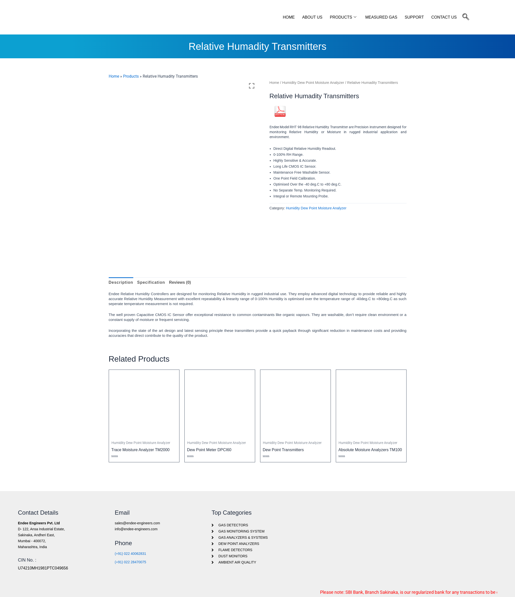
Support (414, 17)
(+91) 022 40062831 (130, 554)
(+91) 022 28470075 (130, 562)
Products (343, 17)
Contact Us (444, 17)
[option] (183, 154)
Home (289, 17)
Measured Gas (381, 17)
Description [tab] (121, 282)
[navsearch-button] (466, 17)
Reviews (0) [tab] (180, 282)
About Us (312, 17)
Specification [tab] (151, 282)
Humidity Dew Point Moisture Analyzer (313, 83)
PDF (280, 119)
